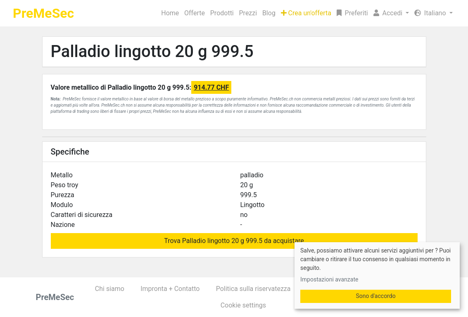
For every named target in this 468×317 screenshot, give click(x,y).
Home (170, 13)
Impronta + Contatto (170, 289)
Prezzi (248, 13)
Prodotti (222, 13)
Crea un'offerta (306, 13)
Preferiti (352, 13)
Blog (269, 13)
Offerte (194, 13)
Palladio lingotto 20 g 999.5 (152, 51)
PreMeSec (43, 13)
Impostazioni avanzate (329, 279)
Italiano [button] (431, 13)
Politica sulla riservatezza (253, 289)
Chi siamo (109, 289)
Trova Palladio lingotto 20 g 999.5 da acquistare (234, 241)
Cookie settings (243, 305)
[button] (391, 13)
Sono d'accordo (375, 296)
